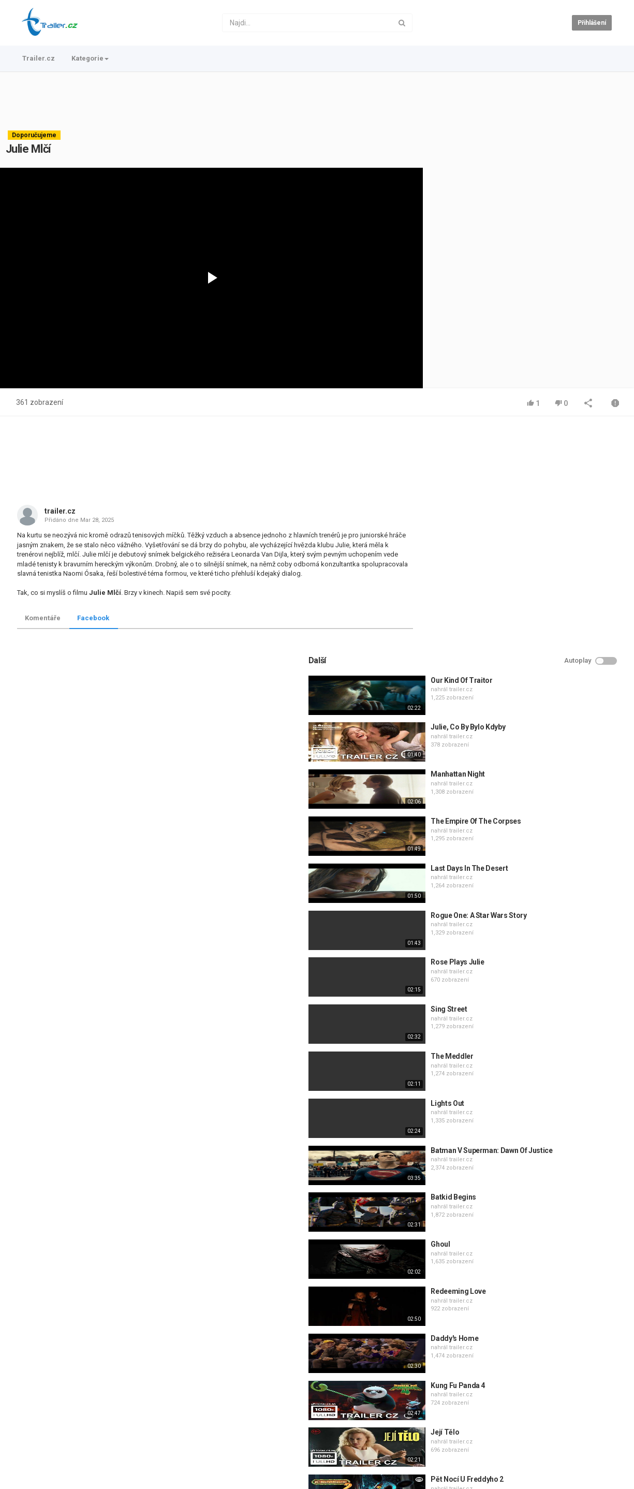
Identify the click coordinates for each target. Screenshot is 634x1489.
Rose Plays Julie (529, 737)
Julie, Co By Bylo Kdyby (540, 502)
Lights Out (520, 878)
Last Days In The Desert (541, 643)
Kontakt (63, 1446)
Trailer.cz (38, 58)
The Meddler (524, 831)
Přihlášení (592, 22)
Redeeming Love (530, 1066)
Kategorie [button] (90, 58)
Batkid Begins (525, 972)
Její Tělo (517, 1207)
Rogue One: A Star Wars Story (551, 690)
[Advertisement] (317, 101)
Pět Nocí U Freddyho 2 (539, 1254)
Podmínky (99, 1446)
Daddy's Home (527, 1113)
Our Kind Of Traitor (534, 455)
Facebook (93, 618)
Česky (596, 1479)
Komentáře (43, 618)
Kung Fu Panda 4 (530, 1160)
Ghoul (512, 1019)
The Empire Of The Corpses (548, 596)
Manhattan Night (530, 549)
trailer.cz (60, 511)
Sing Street (521, 784)
